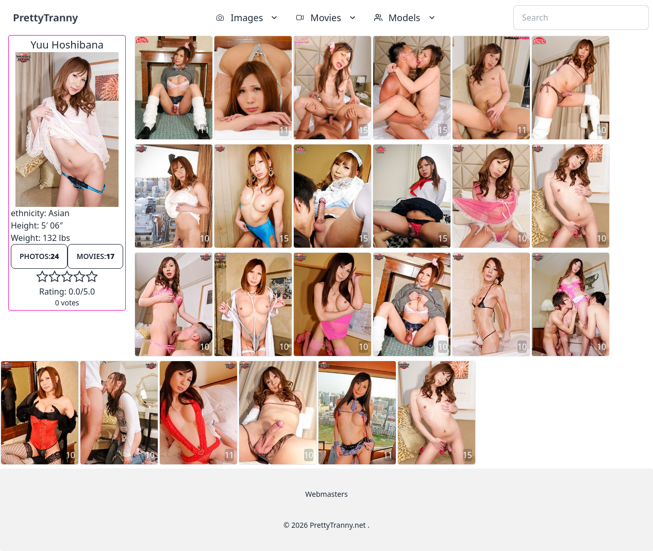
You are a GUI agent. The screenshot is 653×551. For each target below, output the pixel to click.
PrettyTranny (45, 17)
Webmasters (326, 494)
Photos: (39, 256)
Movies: (95, 256)
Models (405, 17)
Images (247, 17)
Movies (326, 17)
